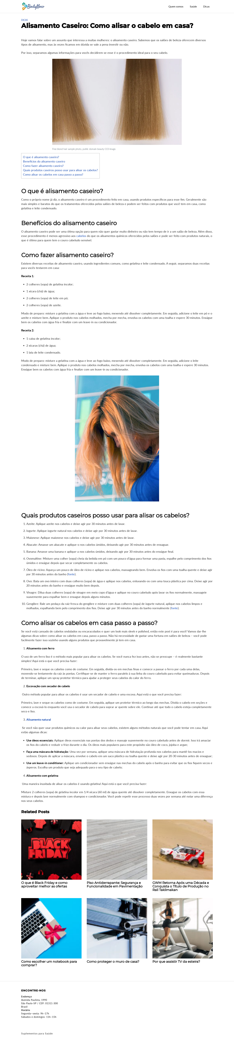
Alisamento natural (38, 719)
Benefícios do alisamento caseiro (44, 161)
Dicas (206, 6)
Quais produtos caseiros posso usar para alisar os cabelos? (60, 170)
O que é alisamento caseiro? (41, 157)
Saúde (193, 6)
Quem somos (175, 6)
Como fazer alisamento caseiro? (43, 165)
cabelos (81, 236)
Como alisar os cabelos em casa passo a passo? (53, 174)
